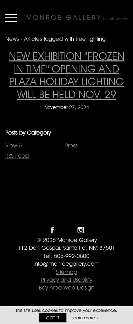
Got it (52, 317)
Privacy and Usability (66, 279)
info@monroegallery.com (67, 263)
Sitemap (66, 272)
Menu (11, 18)
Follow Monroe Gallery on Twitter (66, 230)
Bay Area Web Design (66, 287)
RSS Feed (17, 155)
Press (71, 145)
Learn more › (85, 317)
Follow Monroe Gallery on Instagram (80, 230)
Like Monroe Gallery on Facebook (52, 230)
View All (14, 145)
